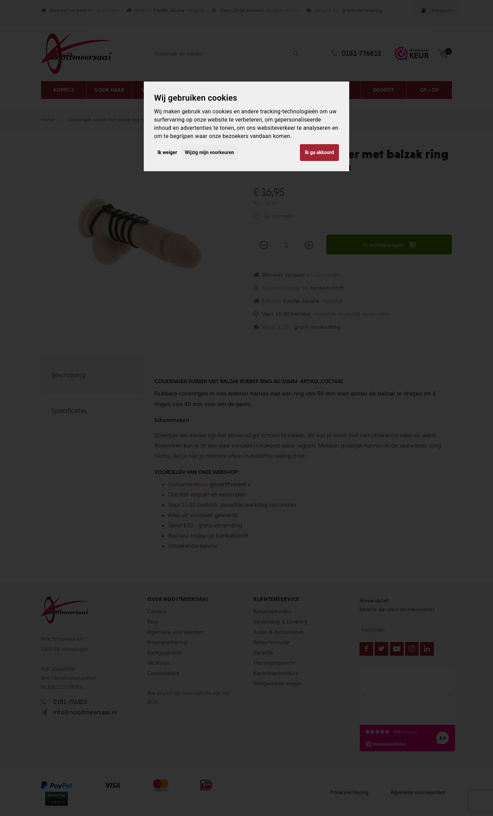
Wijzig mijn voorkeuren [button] (209, 152)
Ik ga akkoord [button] (319, 152)
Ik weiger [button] (167, 152)
